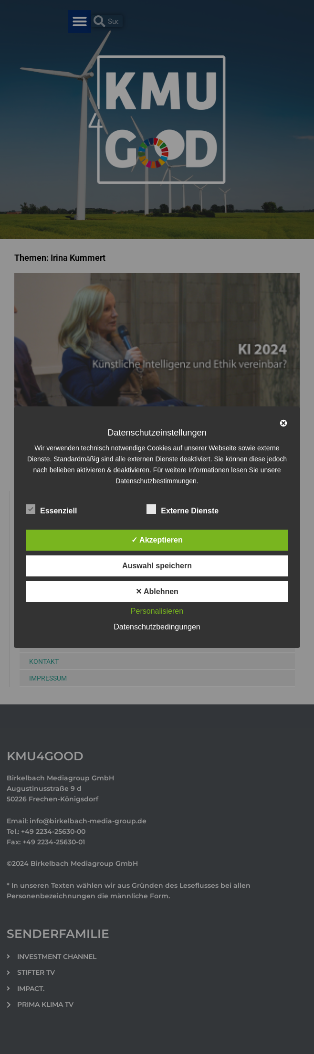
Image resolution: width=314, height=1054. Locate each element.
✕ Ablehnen (157, 591)
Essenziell (51, 509)
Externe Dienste (183, 509)
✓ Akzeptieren (157, 540)
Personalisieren (157, 611)
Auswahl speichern (157, 566)
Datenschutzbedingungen (157, 627)
